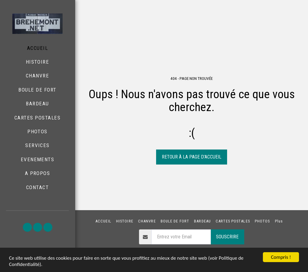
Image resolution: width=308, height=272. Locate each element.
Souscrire (227, 237)
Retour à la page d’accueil (191, 157)
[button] (27, 227)
